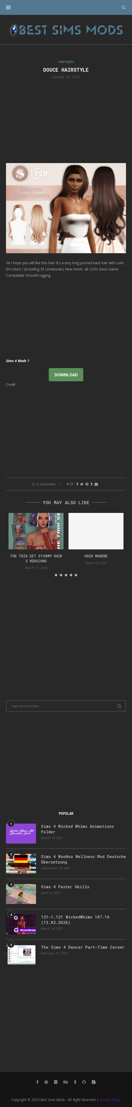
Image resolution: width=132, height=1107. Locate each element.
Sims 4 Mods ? (17, 360)
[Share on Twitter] (82, 484)
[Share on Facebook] (77, 484)
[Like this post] (71, 484)
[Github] (84, 1082)
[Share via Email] (96, 484)
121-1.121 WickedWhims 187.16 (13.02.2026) (75, 919)
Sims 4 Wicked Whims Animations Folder (77, 829)
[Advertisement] (66, 121)
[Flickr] (56, 1082)
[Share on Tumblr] (91, 484)
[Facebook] (37, 1082)
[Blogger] (94, 1082)
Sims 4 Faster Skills (65, 886)
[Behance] (66, 1082)
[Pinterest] (46, 1082)
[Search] (123, 7)
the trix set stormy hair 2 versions (36, 558)
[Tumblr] (75, 1082)
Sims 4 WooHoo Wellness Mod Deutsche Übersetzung (83, 859)
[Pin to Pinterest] (87, 484)
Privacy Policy (110, 1099)
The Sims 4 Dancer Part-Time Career (82, 947)
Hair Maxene (96, 556)
